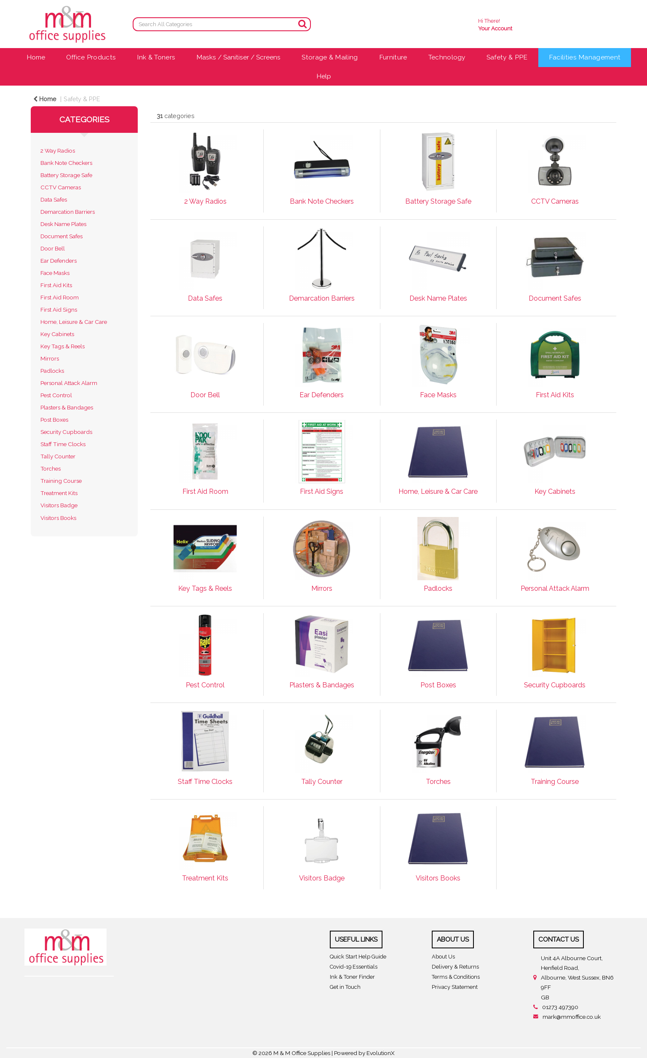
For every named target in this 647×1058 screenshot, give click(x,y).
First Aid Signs (58, 309)
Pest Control (56, 395)
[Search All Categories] (222, 24)
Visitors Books (58, 517)
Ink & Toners (156, 57)
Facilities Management (585, 57)
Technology (446, 57)
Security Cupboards (66, 431)
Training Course (61, 480)
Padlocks (52, 370)
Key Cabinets (57, 334)
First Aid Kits (56, 285)
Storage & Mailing (330, 57)
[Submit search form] (302, 24)
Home (36, 57)
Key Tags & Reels (62, 346)
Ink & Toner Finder (352, 977)
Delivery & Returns (455, 967)
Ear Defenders (58, 260)
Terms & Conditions (456, 977)
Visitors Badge (59, 505)
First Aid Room (59, 297)
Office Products (91, 57)
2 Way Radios (57, 150)
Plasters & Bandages (66, 407)
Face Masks (55, 272)
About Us (443, 956)
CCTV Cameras (60, 187)
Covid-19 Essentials (353, 967)
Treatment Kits (59, 493)
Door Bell (52, 248)
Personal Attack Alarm (68, 383)
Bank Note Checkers (66, 162)
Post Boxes (54, 419)
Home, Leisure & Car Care (73, 321)
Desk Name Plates (63, 224)
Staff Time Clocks (63, 444)
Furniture (393, 57)
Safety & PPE (507, 57)
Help (323, 76)
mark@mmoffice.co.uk (572, 1016)
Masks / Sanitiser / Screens (238, 57)
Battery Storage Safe (66, 175)
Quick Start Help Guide (358, 956)
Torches (50, 468)
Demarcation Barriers (67, 211)
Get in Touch (345, 987)
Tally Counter (57, 456)
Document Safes (61, 236)
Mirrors (49, 358)
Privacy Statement (455, 987)
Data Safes (53, 199)
